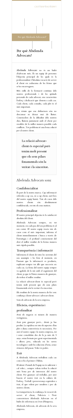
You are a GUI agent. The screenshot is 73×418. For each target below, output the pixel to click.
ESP (43, 6)
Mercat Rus (22, 44)
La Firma (33, 22)
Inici (17, 22)
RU (48, 6)
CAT (36, 6)
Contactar (42, 44)
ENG (54, 6)
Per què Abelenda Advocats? (30, 37)
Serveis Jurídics (24, 29)
